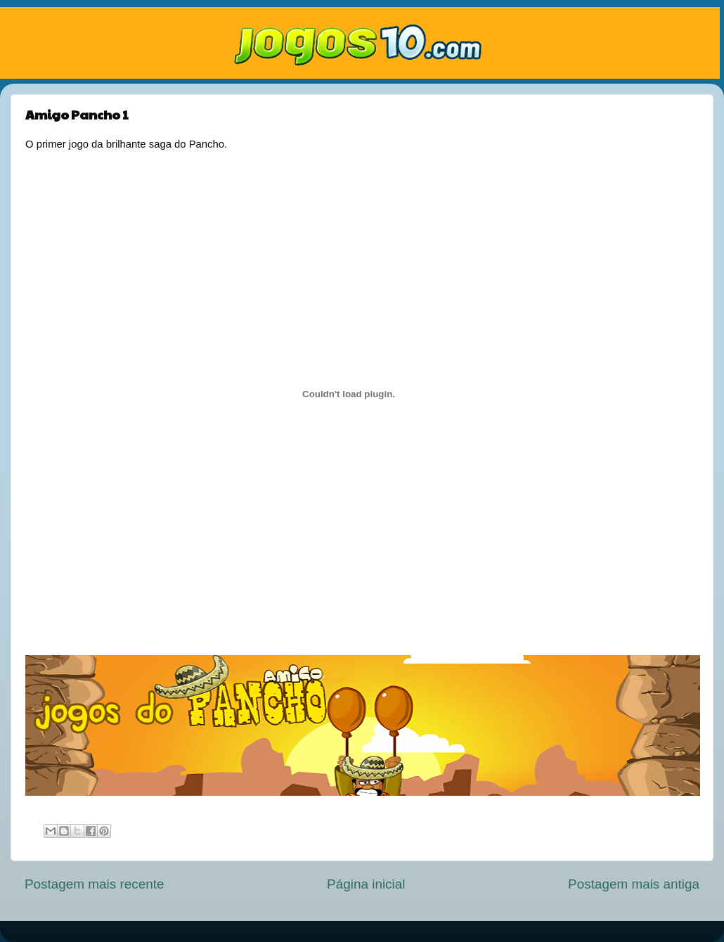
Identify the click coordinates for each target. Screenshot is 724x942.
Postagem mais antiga (633, 884)
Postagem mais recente (94, 884)
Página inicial (366, 884)
